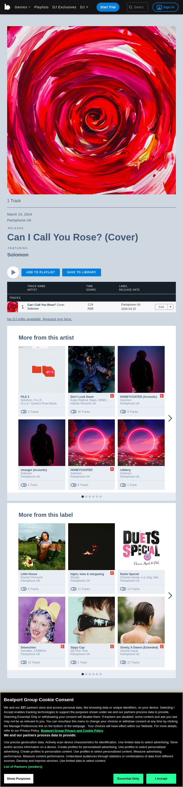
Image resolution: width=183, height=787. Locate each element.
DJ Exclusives (64, 7)
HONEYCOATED (81, 470)
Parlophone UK (131, 304)
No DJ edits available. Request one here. (39, 319)
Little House (29, 574)
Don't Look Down (82, 396)
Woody (75, 577)
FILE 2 (25, 396)
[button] (12, 307)
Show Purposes (18, 778)
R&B (91, 308)
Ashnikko (26, 651)
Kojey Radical (79, 400)
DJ (84, 7)
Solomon (18, 254)
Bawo (93, 400)
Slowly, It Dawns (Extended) (139, 647)
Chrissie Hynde (129, 577)
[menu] (21, 7)
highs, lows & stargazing (87, 574)
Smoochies (28, 647)
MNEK (102, 400)
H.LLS (37, 400)
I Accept (161, 778)
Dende (112, 400)
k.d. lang (146, 577)
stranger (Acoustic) (34, 470)
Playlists (41, 7)
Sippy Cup (78, 647)
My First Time (79, 651)
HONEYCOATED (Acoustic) (138, 396)
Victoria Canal (129, 651)
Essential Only (128, 778)
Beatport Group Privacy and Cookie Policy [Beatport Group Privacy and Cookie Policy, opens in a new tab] (72, 730)
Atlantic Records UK (83, 403)
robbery (125, 470)
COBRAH (40, 651)
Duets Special (129, 574)
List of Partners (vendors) (23, 766)
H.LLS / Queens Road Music (39, 403)
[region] (91, 739)
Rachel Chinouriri (32, 577)
